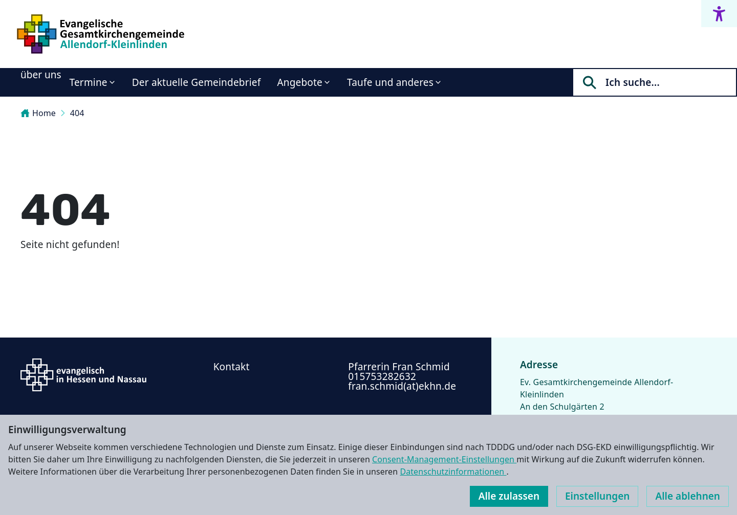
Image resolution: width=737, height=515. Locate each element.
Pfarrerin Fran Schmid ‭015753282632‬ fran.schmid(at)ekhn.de (402, 376)
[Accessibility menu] (719, 13)
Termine (88, 82)
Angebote (299, 82)
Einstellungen (597, 496)
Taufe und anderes (390, 82)
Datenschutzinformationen (453, 471)
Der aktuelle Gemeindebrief (196, 82)
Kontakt (231, 366)
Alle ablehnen (687, 496)
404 (77, 113)
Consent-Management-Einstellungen (444, 459)
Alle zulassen (509, 496)
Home (38, 113)
